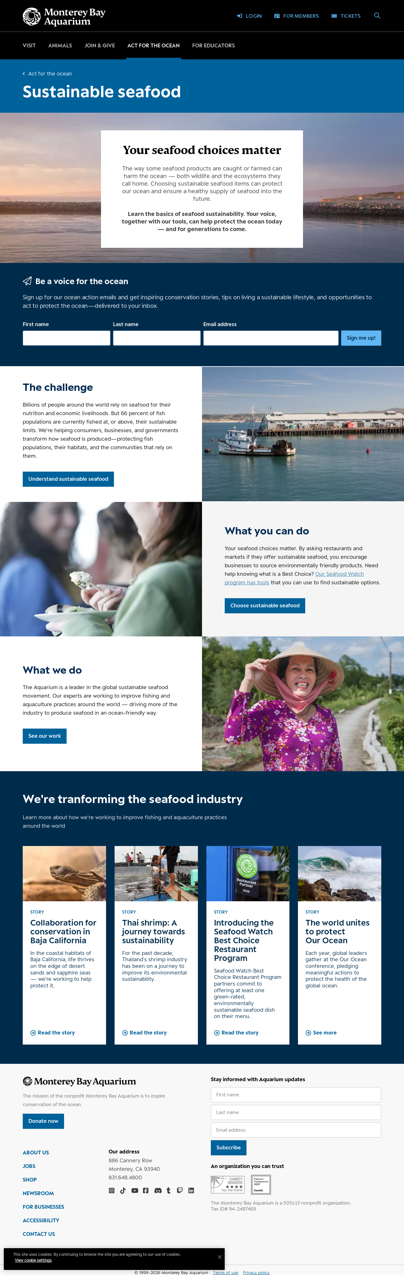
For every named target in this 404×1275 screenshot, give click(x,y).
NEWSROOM (38, 1194)
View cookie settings (34, 1260)
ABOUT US (36, 1153)
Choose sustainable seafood (265, 605)
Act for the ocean (154, 45)
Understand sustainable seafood (68, 479)
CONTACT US (39, 1234)
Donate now (43, 1121)
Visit (29, 45)
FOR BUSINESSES (43, 1207)
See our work (44, 736)
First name (36, 324)
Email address (220, 324)
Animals (60, 45)
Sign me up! (361, 338)
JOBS (29, 1167)
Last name (126, 324)
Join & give (100, 45)
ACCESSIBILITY (41, 1221)
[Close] (221, 1257)
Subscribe (229, 1147)
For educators (213, 45)
